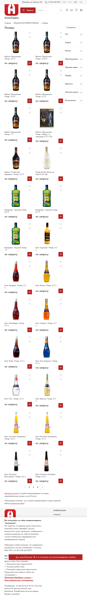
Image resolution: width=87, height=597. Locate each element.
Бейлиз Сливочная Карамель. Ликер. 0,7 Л (14, 173)
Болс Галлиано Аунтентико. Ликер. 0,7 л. (46, 437)
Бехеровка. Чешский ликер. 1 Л (16, 248)
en (70, 2)
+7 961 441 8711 (52, 2)
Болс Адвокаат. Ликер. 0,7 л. (46, 248)
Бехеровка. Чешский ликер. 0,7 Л (47, 211)
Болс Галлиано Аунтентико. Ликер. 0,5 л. (15, 437)
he (81, 2)
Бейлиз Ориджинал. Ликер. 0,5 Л (13, 95)
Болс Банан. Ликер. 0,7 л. (46, 285)
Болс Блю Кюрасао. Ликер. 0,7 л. (47, 362)
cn (64, 2)
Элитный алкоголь (12, 493)
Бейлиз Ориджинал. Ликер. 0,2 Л (13, 57)
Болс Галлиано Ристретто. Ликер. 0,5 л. (46, 475)
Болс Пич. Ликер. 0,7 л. (14, 398)
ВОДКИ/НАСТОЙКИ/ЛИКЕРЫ (26, 23)
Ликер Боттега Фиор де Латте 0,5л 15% (45, 173)
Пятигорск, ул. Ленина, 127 (32, 2)
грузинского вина (17, 503)
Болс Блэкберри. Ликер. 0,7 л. (14, 324)
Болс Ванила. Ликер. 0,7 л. (46, 399)
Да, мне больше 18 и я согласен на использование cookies (46, 557)
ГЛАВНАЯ (56, 514)
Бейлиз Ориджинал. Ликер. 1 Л (13, 133)
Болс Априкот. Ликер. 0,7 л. (46, 324)
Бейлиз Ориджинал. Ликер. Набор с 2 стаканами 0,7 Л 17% (44, 134)
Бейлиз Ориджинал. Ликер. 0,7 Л (44, 95)
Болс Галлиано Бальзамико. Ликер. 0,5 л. (15, 475)
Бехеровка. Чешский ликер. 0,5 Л (16, 211)
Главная (8, 23)
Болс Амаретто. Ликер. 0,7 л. (15, 286)
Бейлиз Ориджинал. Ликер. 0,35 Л (44, 57)
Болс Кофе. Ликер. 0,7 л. (15, 361)
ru (75, 2)
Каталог (28, 10)
